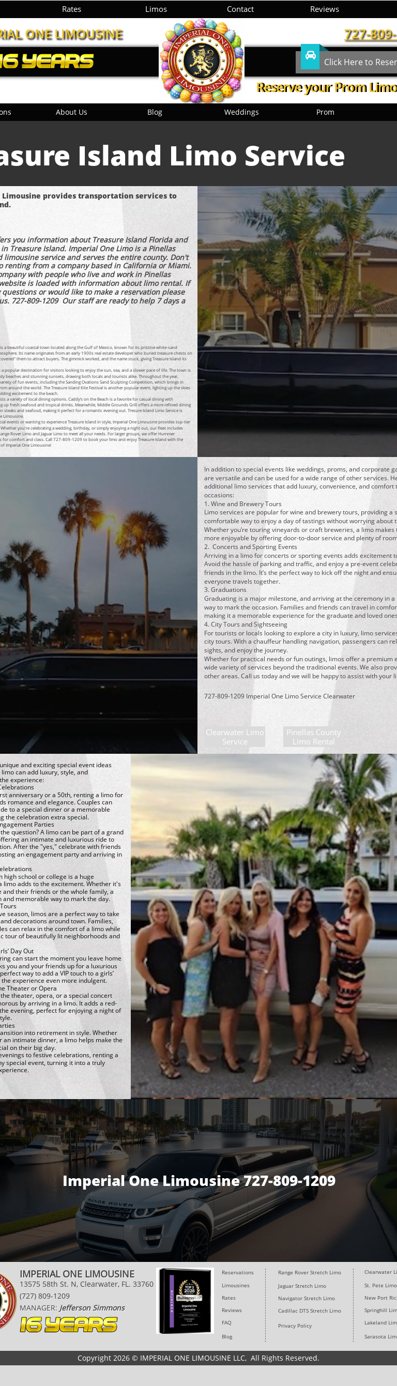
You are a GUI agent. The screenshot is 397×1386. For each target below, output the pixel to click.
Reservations (238, 1272)
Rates (229, 1297)
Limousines (236, 1285)
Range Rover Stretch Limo (309, 1272)
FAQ (227, 1322)
